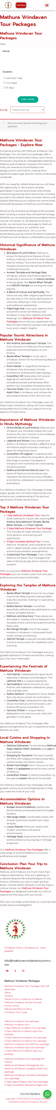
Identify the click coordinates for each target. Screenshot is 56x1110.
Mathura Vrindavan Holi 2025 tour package (26, 1044)
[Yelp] (15, 971)
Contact (8, 996)
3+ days (10, 87)
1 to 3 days (11, 83)
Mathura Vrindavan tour (16, 1024)
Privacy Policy (11, 1005)
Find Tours (28, 99)
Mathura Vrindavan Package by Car (24, 1065)
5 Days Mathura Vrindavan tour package (25, 1041)
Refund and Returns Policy (18, 1009)
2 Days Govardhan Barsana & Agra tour (26, 1085)
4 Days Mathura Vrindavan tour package (25, 1037)
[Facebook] (7, 971)
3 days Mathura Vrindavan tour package (25, 1028)
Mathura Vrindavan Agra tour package (24, 1047)
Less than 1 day (14, 78)
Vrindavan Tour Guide (15, 1012)
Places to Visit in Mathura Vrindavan (23, 999)
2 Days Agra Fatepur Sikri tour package (26, 1081)
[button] (46, 5)
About (7, 992)
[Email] (23, 971)
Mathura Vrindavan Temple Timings (23, 1002)
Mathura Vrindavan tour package (21, 1021)
